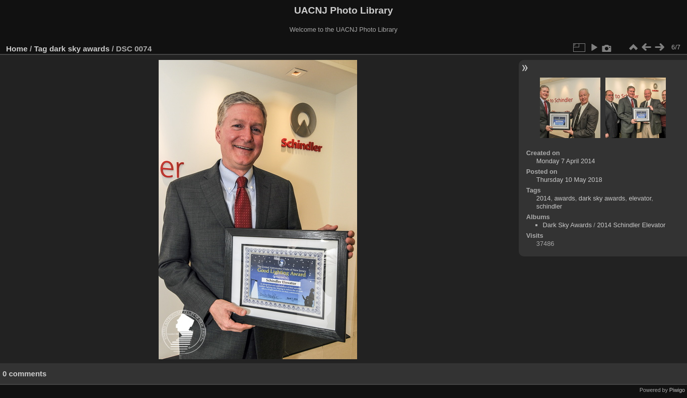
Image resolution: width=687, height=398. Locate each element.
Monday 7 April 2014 (565, 161)
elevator (640, 198)
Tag (40, 48)
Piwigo (677, 390)
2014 (543, 198)
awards (564, 198)
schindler (549, 206)
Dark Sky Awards (567, 225)
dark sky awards (79, 48)
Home (17, 48)
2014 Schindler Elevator (631, 225)
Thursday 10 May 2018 (569, 179)
